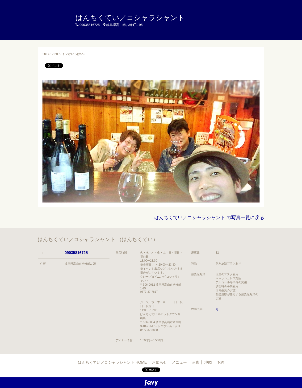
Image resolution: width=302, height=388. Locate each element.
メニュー (179, 362)
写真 (195, 362)
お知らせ (159, 362)
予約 (220, 362)
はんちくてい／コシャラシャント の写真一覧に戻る (209, 217)
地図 (208, 362)
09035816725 (76, 253)
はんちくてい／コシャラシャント (130, 17)
